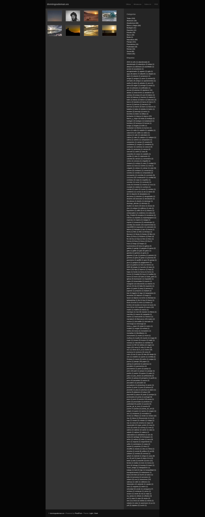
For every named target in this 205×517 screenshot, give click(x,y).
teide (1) (130, 460)
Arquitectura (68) (132, 23)
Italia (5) (142, 286)
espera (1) (139, 220)
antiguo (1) (139, 81)
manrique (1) (131, 312)
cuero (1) (137, 189)
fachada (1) (138, 229)
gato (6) (142, 251)
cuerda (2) (130, 189)
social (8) (138, 451)
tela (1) (135, 460)
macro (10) (150, 307)
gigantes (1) (131, 255)
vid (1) (129, 498)
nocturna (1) (131, 352)
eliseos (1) (150, 210)
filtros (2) (130, 236)
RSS (156, 4)
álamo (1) (151, 95)
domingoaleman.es (58, 4)
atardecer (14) (147, 90)
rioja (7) (129, 420)
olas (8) (146, 354)
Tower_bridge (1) (133, 467)
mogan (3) (138, 328)
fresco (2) (144, 241)
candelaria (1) (131, 144)
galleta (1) (130, 248)
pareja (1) (147, 368)
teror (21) (149, 460)
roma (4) (135, 423)
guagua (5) (136, 262)
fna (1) (134, 239)
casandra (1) (131, 154)
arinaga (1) (144, 85)
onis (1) (129, 357)
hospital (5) (138, 274)
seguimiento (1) (146, 442)
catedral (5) (131, 159)
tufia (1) (129, 477)
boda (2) (143, 118)
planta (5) (130, 392)
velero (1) (144, 486)
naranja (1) (130, 343)
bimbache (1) (131, 116)
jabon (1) (130, 288)
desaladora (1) (145, 194)
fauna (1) (151, 229)
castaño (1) (147, 154)
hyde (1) (143, 276)
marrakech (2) (132, 319)
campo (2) (140, 142)
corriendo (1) (146, 182)
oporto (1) (144, 357)
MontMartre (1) (141, 333)
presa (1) (151, 399)
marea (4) (139, 314)
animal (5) (151, 78)
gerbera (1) (138, 253)
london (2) (148, 302)
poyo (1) (130, 399)
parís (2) (141, 368)
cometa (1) (130, 173)
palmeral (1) (138, 364)
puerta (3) (146, 406)
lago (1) (142, 293)
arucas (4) (130, 90)
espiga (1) (146, 220)
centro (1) (130, 161)
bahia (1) (152, 97)
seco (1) (129, 442)
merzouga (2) (141, 324)
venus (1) (147, 491)
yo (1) (153, 503)
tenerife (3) (142, 460)
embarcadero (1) (132, 213)
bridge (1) (130, 125)
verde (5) (137, 493)
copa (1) (139, 180)
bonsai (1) (147, 123)
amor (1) (145, 78)
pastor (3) (137, 373)
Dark (96, 513)
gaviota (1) (130, 253)
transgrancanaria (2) (134, 472)
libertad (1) (152, 298)
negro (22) (130, 347)
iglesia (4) (130, 279)
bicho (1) (146, 111)
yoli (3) (129, 505)
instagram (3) (131, 284)
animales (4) (131, 81)
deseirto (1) (140, 196)
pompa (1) (152, 394)
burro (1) (130, 130)
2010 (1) (130, 62)
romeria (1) (142, 423)
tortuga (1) (136, 465)
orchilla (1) (152, 357)
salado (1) (130, 432)
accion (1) (130, 69)
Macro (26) (130, 35)
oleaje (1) (152, 354)
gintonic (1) (152, 255)
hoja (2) (150, 269)
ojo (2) (135, 354)
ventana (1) (131, 491)
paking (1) (130, 364)
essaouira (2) (138, 222)
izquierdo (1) (149, 286)
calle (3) (136, 137)
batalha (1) (130, 109)
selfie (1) (130, 444)
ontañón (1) (136, 357)
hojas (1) (130, 272)
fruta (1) (129, 243)
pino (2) (142, 387)
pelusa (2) (137, 378)
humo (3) (137, 276)
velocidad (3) (131, 489)
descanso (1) (131, 196)
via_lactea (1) (131, 496)
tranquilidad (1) (150, 470)
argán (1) (137, 85)
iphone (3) (130, 286)
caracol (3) (148, 147)
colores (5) (130, 170)
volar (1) (137, 503)
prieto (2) (130, 401)
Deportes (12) (131, 30)
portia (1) (140, 397)
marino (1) (130, 316)
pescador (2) (141, 383)
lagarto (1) (135, 293)
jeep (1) (142, 288)
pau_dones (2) (138, 376)
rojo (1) (129, 423)
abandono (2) (143, 64)
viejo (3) (140, 498)
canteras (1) (140, 147)
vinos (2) (136, 500)
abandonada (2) (143, 62)
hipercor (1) (144, 269)
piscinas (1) (145, 390)
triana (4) (130, 475)
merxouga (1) (131, 324)
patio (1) (151, 373)
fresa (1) (137, 241)
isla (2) (136, 286)
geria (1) (146, 253)
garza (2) (152, 248)
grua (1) (129, 262)
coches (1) (144, 165)
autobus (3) (131, 95)
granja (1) (153, 260)
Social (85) (130, 51)
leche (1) (145, 298)
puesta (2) (137, 408)
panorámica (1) (132, 368)
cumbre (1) (152, 189)
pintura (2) (149, 387)
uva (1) (136, 479)
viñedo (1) (140, 496)
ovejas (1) (152, 359)
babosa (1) (137, 97)
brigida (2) (137, 125)
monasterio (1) (146, 331)
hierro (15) (130, 269)
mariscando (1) (139, 316)
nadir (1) (152, 340)
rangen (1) (152, 411)
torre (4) (129, 465)
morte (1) (141, 335)
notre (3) (130, 354)
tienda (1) (130, 463)
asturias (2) (138, 90)
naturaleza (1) (139, 343)
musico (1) (144, 340)
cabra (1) (146, 133)
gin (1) (137, 255)
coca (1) (137, 165)
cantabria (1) (149, 144)
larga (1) (148, 295)
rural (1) (151, 427)
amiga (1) (130, 78)
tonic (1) (144, 463)
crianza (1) (145, 184)
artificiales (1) (145, 88)
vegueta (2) (137, 486)
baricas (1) (138, 104)
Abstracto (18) (132, 21)
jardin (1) (136, 288)
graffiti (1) (140, 260)
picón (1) (151, 385)
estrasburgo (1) (149, 222)
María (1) (153, 312)
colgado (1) (131, 168)
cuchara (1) (147, 187)
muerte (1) (146, 338)
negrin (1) (150, 345)
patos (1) (130, 376)
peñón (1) (130, 378)
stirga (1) (145, 456)
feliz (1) (141, 232)
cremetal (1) (137, 184)
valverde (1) (141, 484)
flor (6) (129, 239)
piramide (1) (131, 390)
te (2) (151, 458)
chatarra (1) (131, 163)
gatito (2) (136, 251)
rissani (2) (136, 420)
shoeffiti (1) (130, 449)
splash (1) (130, 456)
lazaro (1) (130, 298)
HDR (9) (130, 267)
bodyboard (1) (149, 121)
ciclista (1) (138, 163)
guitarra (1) (136, 265)
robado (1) (143, 420)
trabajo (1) (130, 470)
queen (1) (137, 411)
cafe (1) (137, 135)
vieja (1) (134, 498)
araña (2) (130, 83)
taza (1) (139, 458)
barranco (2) (146, 104)
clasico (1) (130, 165)
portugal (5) (148, 397)
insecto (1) (148, 281)
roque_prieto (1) (143, 425)
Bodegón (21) (131, 28)
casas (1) (139, 154)
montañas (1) (131, 333)
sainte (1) (145, 430)
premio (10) (143, 399)
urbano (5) (130, 479)
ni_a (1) (141, 350)
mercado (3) (148, 321)
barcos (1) (130, 104)
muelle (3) (138, 338)
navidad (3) (149, 343)
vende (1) (139, 489)
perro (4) (130, 380)
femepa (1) (148, 232)
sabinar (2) (138, 430)
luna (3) (129, 307)
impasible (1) (149, 279)
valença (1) (131, 482)
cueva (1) (144, 189)
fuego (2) (136, 243)
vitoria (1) (150, 500)
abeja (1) (151, 64)
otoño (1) (145, 359)
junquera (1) (139, 291)
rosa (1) (151, 425)
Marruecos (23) (142, 319)
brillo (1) (144, 125)
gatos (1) (148, 251)
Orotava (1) (131, 359)
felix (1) (136, 232)
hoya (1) (145, 274)
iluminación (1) (139, 279)
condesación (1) (142, 177)
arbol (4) (136, 83)
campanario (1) (147, 140)
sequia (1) (130, 446)
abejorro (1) (131, 67)
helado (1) (136, 267)
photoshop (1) (142, 385)
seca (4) (150, 439)
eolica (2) (151, 213)
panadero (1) (131, 366)
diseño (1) (140, 201)
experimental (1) (149, 225)
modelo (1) (130, 328)
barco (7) (152, 102)
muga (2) (153, 338)
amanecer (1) (145, 76)
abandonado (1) (132, 64)
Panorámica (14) (132, 44)
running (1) (144, 427)
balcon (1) (143, 100)
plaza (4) (139, 394)
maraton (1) (146, 312)
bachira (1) (144, 97)
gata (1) (129, 251)
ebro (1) (129, 208)
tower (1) (151, 465)
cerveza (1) (138, 161)
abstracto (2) (139, 67)
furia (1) (141, 246)
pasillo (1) (130, 373)
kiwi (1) (129, 293)
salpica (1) (145, 432)
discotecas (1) (132, 201)
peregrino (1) (145, 378)
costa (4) (130, 184)
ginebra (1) (144, 255)
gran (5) (146, 260)
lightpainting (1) (132, 300)
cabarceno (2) (131, 133)
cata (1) (137, 156)
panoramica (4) (141, 366)
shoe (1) (146, 446)
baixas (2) (136, 100)
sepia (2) (147, 444)
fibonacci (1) (131, 234)
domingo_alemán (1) (134, 203)
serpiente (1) (138, 446)
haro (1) (143, 265)
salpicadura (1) (132, 435)
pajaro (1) (146, 361)
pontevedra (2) (132, 397)
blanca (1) (139, 116)
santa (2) (130, 437)
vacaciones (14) (145, 479)
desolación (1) (150, 199)
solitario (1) (131, 453)
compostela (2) (148, 173)
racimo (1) (144, 411)
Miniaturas (137, 4)
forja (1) (139, 239)
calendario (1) (145, 135)
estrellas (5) (131, 225)
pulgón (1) (130, 411)
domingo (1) (148, 201)
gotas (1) (144, 257)
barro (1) (145, 107)
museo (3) (137, 340)
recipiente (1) (136, 413)
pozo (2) (136, 399)
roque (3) (150, 423)
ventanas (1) (139, 491)
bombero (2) (131, 123)
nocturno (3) (140, 352)
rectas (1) (130, 416)
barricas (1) (131, 107)
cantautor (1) (131, 147)
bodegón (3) (131, 121)
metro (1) (149, 326)
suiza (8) (152, 456)
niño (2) (149, 347)
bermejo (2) (139, 111)
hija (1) (136, 269)
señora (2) (137, 439)
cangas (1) (140, 144)
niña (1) (143, 347)
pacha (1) (130, 361)
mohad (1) (145, 328)
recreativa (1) (146, 413)
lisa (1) (145, 300)
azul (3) (145, 95)
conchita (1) (142, 175)
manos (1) (145, 309)
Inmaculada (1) (139, 281)
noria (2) (147, 352)
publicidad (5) (131, 404)
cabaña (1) (143, 130)
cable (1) (140, 133)
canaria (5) (148, 142)
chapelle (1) (146, 161)
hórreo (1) (149, 265)
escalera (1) (142, 215)
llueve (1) (151, 300)
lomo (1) (142, 302)
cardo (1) (130, 149)
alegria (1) (152, 74)
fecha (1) (130, 232)
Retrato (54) (131, 49)
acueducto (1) (139, 69)
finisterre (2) (143, 236)
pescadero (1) (131, 383)
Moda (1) (130, 37)
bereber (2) (131, 111)
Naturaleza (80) (132, 39)
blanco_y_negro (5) (133, 118)
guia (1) (129, 265)
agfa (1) (150, 71)
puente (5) (147, 404)
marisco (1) (149, 316)
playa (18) (146, 392)
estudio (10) (139, 225)
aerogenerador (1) (133, 71)
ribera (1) (135, 418)
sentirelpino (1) (138, 444)
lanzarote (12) (131, 295)
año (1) (135, 62)
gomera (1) (130, 257)
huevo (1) (130, 276)
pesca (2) (146, 380)
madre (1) (130, 309)
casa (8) (144, 151)
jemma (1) (149, 288)
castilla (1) (130, 156)
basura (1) (151, 107)
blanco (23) (148, 116)
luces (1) (153, 305)
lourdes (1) (138, 305)
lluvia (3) (130, 302)
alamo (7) (136, 74)
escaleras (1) (151, 215)
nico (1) (129, 350)
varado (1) (149, 484)
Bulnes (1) (140, 128)
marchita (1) (131, 314)
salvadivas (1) (142, 435)
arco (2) (150, 83)
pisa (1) (138, 390)
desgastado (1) (150, 196)
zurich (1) (143, 505)
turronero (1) (146, 477)
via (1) (143, 493)
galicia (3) (148, 246)
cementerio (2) (148, 159)
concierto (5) (150, 175)
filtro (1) (152, 234)
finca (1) (136, 236)
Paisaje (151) (131, 42)
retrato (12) (152, 416)
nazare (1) (130, 345)
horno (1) (150, 272)
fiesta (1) (139, 234)
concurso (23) (131, 177)
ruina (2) (130, 427)
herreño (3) (144, 267)
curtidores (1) (131, 192)
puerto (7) (130, 408)
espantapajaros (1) (149, 217)
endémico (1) (143, 213)
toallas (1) (137, 463)
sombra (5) (139, 453)
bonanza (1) (140, 123)
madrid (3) (137, 309)
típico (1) (146, 458)
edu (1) (151, 208)
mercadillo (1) (139, 321)
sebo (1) (144, 439)
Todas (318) (131, 18)
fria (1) (150, 241)
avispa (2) (138, 95)
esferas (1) (130, 217)
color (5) (153, 168)
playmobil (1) (131, 394)
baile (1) (129, 100)
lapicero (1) (141, 295)
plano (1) (153, 390)
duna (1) (144, 206)
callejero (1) (144, 137)
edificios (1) (144, 208)
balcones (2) (152, 100)
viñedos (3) (148, 496)
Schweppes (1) (147, 437)
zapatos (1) (136, 505)
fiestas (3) (145, 234)
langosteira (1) (150, 293)
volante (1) (130, 503)
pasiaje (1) (151, 371)
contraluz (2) (131, 180)
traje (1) (142, 470)
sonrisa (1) (146, 453)
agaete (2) (143, 71)
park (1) (136, 371)
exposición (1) (141, 227)
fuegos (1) (142, 243)
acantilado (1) (149, 67)
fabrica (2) (130, 229)
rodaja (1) (150, 420)
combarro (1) (139, 170)
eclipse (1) (136, 208)
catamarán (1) (145, 156)
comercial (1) (148, 170)
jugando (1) (131, 291)
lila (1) (140, 300)
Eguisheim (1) (131, 210)
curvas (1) (139, 192)
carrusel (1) (131, 151)
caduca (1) (130, 135)
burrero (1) (148, 128)
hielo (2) (151, 267)
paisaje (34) (138, 361)
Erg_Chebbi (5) (132, 215)
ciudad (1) (152, 163)
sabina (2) (130, 430)
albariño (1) (144, 74)
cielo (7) (145, 163)
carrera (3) (146, 149)
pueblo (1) (140, 404)
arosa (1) (151, 85)
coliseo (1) (138, 168)
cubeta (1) (138, 187)
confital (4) (152, 177)
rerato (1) (145, 416)
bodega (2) (151, 118)
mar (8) (138, 312)
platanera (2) (138, 392)
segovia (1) (137, 442)
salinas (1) (137, 432)
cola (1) (150, 165)
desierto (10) (131, 199)
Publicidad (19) (132, 47)
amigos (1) (137, 78)
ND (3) (136, 345)
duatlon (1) (130, 206)
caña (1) (136, 130)
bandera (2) (138, 102)
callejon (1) (152, 137)
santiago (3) (137, 437)
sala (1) (151, 430)
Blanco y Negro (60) (134, 25)
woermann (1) (145, 503)
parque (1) (143, 371)
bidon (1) (138, 114)
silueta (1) (138, 449)
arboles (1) (143, 83)
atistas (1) (130, 92)
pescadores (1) (132, 385)
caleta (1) (130, 137)
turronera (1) (137, 477)
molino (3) (130, 331)
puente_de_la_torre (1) (135, 406)
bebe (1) (138, 109)
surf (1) (134, 458)
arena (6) (130, 85)
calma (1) (130, 140)
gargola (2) (145, 248)
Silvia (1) (151, 449)
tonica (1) (150, 463)
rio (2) (152, 418)
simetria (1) (131, 451)
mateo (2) (151, 319)
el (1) (144, 210)
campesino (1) (132, 142)
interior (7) (151, 284)
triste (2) (136, 475)
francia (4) (130, 241)
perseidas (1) (137, 380)
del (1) (129, 194)
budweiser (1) (131, 128)
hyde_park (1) (151, 276)
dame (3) (151, 192)
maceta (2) (142, 307)
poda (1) (145, 394)
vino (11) (130, 500)
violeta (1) (143, 500)
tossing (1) (144, 465)
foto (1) (145, 239)
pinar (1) (137, 387)
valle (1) (138, 482)
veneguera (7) (148, 489)
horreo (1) (130, 274)
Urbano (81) (131, 54)
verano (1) (130, 493)
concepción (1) (132, 175)
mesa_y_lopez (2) (133, 326)
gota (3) (137, 257)
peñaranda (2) (149, 376)
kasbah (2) (147, 291)
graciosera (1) (131, 260)
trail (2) (136, 470)
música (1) (130, 321)
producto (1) (148, 401)
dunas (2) (151, 206)
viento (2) (147, 498)
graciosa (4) (151, 257)
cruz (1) (152, 184)
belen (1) (151, 109)
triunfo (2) (143, 475)
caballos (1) (151, 130)
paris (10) (130, 371)
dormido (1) (145, 203)
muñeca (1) (131, 338)
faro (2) (145, 229)
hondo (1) (136, 272)
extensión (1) (151, 227)
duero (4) (138, 206)
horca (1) (143, 272)
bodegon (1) (140, 121)
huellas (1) (152, 274)
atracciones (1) (139, 92)
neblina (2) (143, 345)
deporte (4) (135, 194)
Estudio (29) (131, 32)
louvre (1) (146, 305)
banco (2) (130, 102)
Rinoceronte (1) (144, 418)
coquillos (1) (146, 180)
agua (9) (130, 74)
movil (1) (148, 335)
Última (128, 4)
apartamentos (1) (150, 81)
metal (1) (143, 326)
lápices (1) (137, 298)
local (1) (136, 302)
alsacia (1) (137, 76)
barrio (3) (138, 107)
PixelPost (78, 513)
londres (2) (130, 305)
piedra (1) (130, 387)
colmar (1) (146, 168)
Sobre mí (147, 4)
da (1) (146, 192)
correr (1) (138, 182)
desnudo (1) (140, 199)
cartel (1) (138, 151)
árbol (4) (130, 97)
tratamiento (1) (146, 472)
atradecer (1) (149, 92)
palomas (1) (147, 364)
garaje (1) (137, 248)
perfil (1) (154, 378)
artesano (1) (136, 88)
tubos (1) (150, 475)
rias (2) (129, 418)
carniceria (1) (138, 149)
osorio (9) (138, 359)
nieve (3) (135, 350)
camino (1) (137, 140)
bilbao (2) (145, 114)
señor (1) (130, 439)
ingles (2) (130, 281)
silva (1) (145, 449)
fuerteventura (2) (132, 246)
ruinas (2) (136, 427)
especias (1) (131, 220)
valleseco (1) (145, 482)
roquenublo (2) (132, 425)
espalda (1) (139, 217)
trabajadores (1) (144, 467)
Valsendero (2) (132, 484)
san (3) (150, 435)
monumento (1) (132, 335)
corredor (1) (131, 182)
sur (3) (129, 458)
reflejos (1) (137, 416)
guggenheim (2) (146, 262)
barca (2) (145, 102)
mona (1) (137, 331)
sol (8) (152, 451)
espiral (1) (130, 222)
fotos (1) (151, 239)
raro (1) (129, 413)
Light (91, 513)
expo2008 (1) (131, 227)
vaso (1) (129, 486)
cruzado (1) (131, 187)
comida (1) (138, 173)
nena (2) (137, 347)
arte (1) (129, 88)
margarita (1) (147, 314)
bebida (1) (144, 109)
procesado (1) (138, 401)
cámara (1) (139, 159)
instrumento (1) (141, 284)
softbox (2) (145, 451)
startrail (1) (138, 456)
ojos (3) (140, 354)
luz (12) (135, 307)
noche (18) (148, 350)
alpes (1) (130, 76)
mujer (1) (130, 340)
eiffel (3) (140, 210)
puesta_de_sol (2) (148, 408)
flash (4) (151, 236)
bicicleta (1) (131, 114)
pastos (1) (144, 373)
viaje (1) (148, 493)
